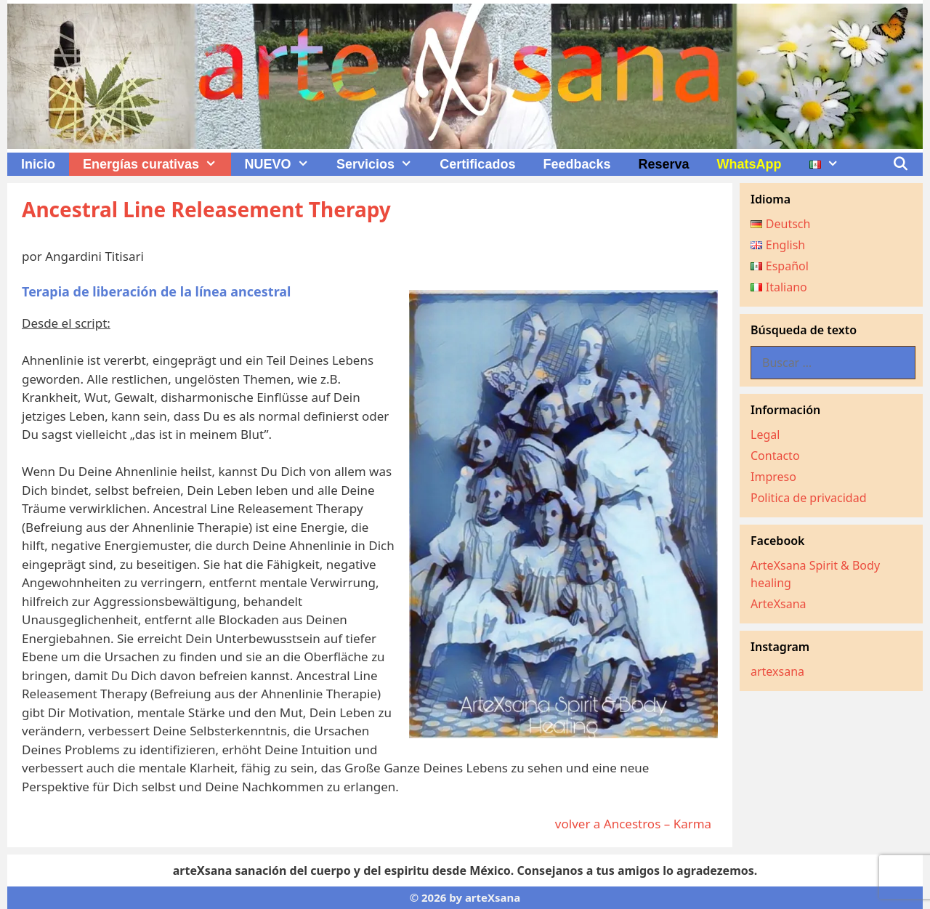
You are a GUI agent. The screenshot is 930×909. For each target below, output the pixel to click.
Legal (765, 435)
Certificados (477, 164)
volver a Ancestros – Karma (636, 823)
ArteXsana (778, 604)
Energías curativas (156, 164)
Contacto (775, 456)
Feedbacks (576, 164)
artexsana (777, 671)
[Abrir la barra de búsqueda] (900, 164)
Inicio (38, 164)
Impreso (773, 477)
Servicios (381, 164)
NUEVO (284, 164)
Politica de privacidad (809, 498)
